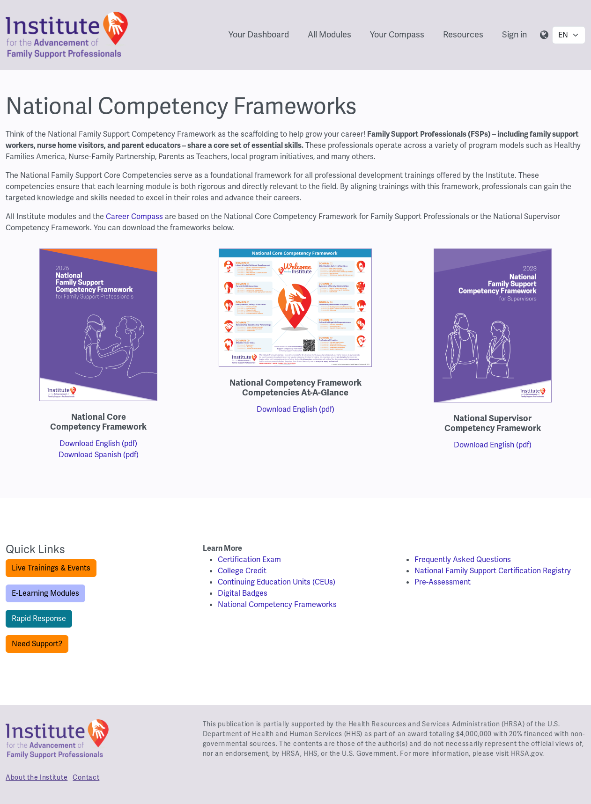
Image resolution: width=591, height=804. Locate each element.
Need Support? (37, 644)
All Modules (329, 34)
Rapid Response (39, 618)
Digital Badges (242, 593)
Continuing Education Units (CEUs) (276, 582)
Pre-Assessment (442, 582)
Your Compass (397, 34)
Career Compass (134, 216)
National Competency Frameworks (277, 604)
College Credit (242, 571)
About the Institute (36, 777)
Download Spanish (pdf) (99, 455)
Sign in (514, 34)
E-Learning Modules (45, 593)
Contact (86, 777)
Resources (463, 34)
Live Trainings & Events (51, 568)
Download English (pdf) (98, 443)
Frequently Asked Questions (462, 559)
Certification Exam (249, 559)
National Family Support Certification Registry (492, 571)
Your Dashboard (259, 34)
